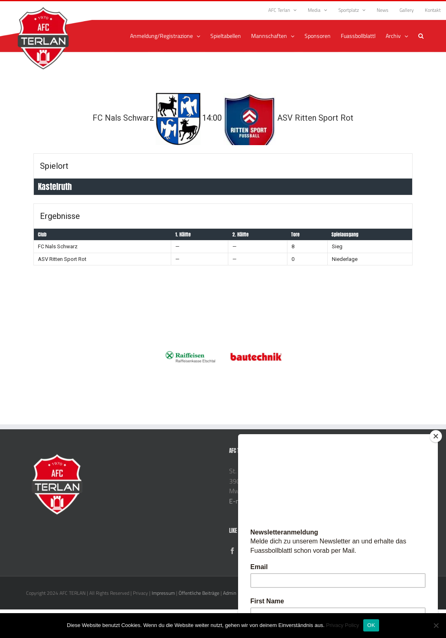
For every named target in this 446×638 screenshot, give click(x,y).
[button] (421, 36)
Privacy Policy (342, 625)
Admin (229, 593)
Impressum (163, 593)
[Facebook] (232, 550)
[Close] (436, 436)
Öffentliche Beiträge (199, 593)
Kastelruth (55, 186)
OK (371, 625)
